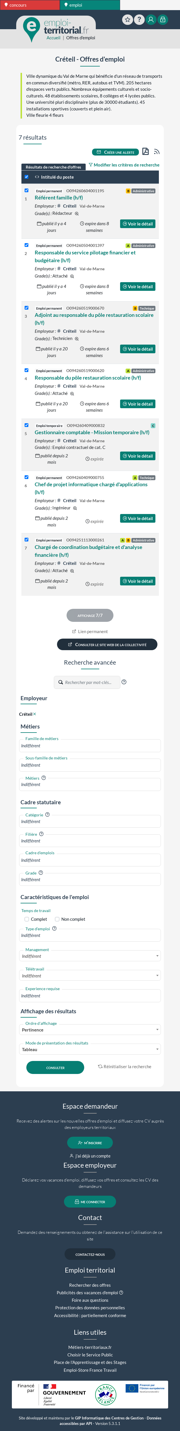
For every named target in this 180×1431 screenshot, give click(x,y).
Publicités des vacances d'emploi (87, 1292)
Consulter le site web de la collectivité (107, 644)
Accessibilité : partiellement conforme (90, 1315)
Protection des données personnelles (90, 1307)
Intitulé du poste (54, 177)
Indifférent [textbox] (31, 956)
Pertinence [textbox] (32, 1029)
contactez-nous (90, 1254)
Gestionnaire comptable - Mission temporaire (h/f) (92, 432)
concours (16, 5)
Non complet (73, 919)
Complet (39, 919)
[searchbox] (90, 745)
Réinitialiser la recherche (124, 1066)
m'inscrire (90, 1142)
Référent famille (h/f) (59, 197)
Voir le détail (138, 223)
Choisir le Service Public (90, 1354)
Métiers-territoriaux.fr (90, 1347)
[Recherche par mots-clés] (92, 682)
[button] (123, 682)
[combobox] (90, 746)
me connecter (90, 1201)
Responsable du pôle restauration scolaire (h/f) (88, 377)
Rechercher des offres (90, 1285)
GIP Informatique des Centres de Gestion (109, 1418)
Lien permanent (90, 631)
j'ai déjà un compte (90, 1155)
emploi (73, 5)
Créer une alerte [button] (115, 152)
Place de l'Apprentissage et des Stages (90, 1362)
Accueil (53, 37)
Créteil (67, 205)
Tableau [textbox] (29, 1049)
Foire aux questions (90, 1300)
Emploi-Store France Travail (90, 1370)
